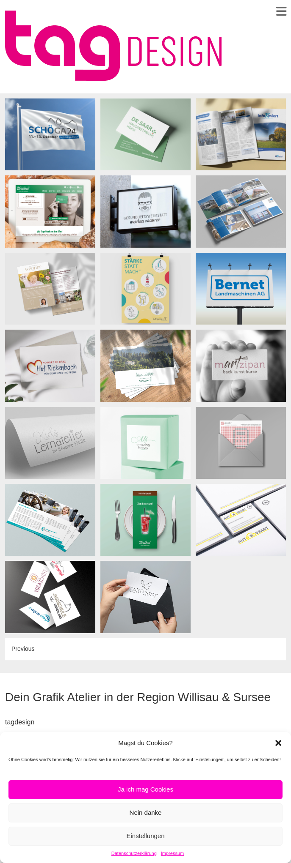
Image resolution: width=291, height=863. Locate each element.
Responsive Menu (281, 11)
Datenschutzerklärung (134, 853)
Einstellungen (145, 835)
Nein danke (146, 812)
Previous (22, 648)
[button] (278, 743)
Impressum (172, 853)
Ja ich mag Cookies (145, 789)
